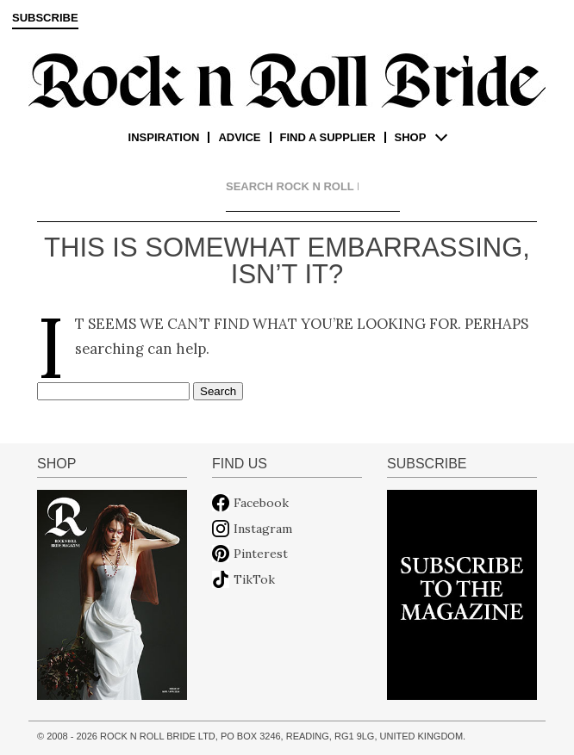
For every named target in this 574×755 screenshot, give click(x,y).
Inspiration (164, 137)
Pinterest (261, 553)
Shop (411, 137)
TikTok (254, 579)
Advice (239, 137)
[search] (292, 186)
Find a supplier (328, 137)
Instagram (263, 528)
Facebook (261, 503)
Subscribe (45, 18)
